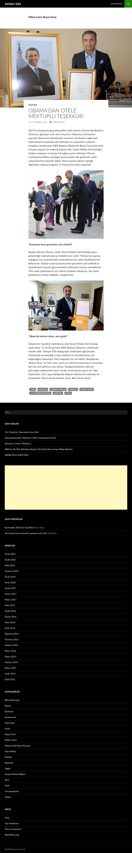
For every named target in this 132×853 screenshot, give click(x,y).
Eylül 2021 (10, 565)
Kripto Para (10, 734)
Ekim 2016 (10, 622)
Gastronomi (10, 717)
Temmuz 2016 (12, 639)
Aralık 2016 (10, 611)
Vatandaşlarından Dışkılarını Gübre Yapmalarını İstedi (30, 437)
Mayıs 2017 (10, 599)
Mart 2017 (10, 605)
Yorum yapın (58, 122)
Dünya (8, 705)
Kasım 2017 (10, 593)
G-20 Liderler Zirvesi (40, 393)
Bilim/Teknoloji (12, 700)
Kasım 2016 (10, 616)
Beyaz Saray (86, 389)
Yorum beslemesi (13, 829)
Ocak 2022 (10, 554)
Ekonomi (9, 711)
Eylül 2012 (10, 679)
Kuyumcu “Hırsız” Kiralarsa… (18, 443)
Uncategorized (12, 791)
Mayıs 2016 (10, 650)
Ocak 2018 (10, 582)
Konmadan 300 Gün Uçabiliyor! (20, 527)
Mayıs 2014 (10, 668)
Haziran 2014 (11, 662)
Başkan (73, 389)
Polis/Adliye (10, 751)
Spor (7, 779)
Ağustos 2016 (11, 633)
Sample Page (116, 4)
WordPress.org (12, 834)
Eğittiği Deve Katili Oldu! (17, 454)
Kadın (7, 728)
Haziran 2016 (11, 645)
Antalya (43, 389)
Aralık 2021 (10, 559)
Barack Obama (58, 389)
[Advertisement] (66, 487)
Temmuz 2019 (12, 571)
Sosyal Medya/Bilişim (15, 774)
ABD (33, 389)
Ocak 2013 (10, 673)
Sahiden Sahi (13, 4)
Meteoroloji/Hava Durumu (18, 745)
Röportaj (9, 762)
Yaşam (8, 797)
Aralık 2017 (10, 588)
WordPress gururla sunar (15, 849)
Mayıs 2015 (10, 656)
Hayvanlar (10, 722)
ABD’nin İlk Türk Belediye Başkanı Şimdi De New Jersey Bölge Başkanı (39, 449)
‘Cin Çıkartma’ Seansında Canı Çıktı (22, 432)
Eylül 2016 (10, 628)
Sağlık (7, 768)
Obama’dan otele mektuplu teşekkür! (56, 113)
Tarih (7, 785)
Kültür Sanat (11, 740)
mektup (58, 393)
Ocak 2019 (10, 576)
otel (68, 393)
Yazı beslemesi (12, 823)
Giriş (7, 817)
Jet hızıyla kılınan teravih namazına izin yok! (26, 533)
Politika (32, 105)
